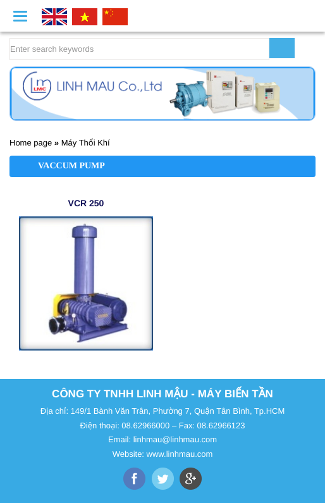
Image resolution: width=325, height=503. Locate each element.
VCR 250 (86, 203)
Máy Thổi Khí (85, 142)
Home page (30, 142)
